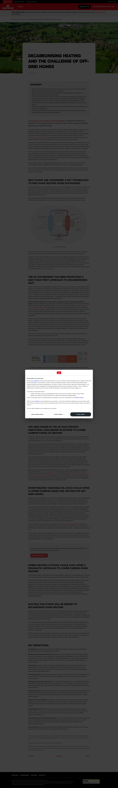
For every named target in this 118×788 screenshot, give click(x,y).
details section (79, 397)
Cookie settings (59, 414)
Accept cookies (80, 414)
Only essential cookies (37, 414)
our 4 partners (35, 380)
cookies (37, 401)
